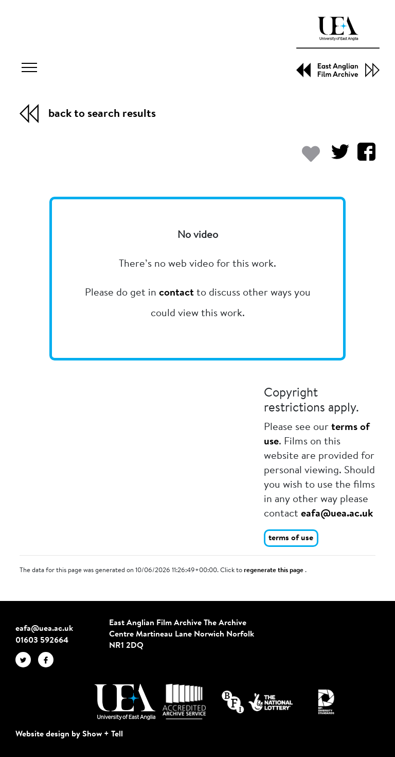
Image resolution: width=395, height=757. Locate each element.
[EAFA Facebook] (48, 659)
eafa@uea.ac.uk (337, 514)
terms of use (290, 538)
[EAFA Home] (338, 46)
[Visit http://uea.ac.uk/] (125, 702)
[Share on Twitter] (336, 157)
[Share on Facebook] (362, 157)
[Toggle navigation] (29, 69)
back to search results (102, 114)
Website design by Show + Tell (69, 734)
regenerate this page (274, 570)
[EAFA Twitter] (26, 659)
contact (176, 293)
